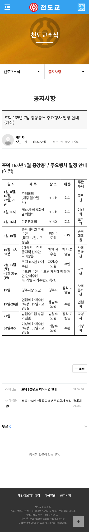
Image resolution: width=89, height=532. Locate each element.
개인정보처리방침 (29, 495)
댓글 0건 (21, 142)
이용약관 (50, 495)
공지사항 (65, 495)
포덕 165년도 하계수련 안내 (39, 389)
